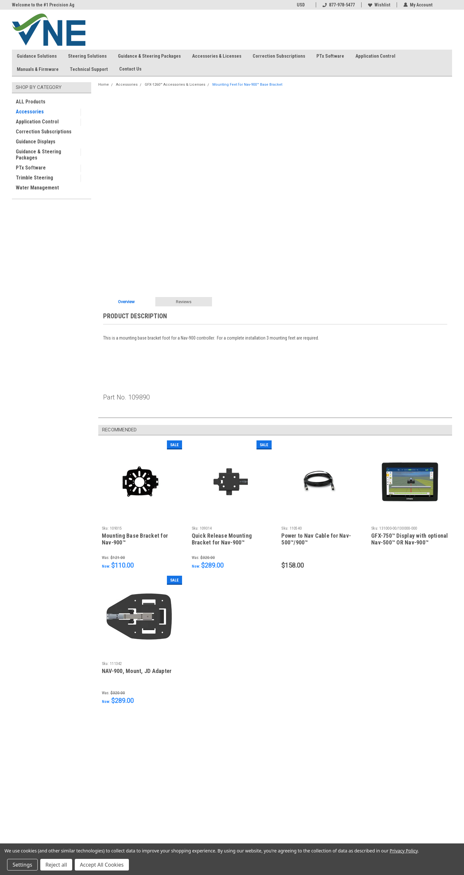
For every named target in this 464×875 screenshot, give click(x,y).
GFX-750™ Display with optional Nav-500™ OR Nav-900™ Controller (409, 542)
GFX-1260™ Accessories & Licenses (175, 84)
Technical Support (89, 69)
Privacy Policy (404, 851)
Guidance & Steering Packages (149, 56)
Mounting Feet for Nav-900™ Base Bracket (247, 84)
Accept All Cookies (102, 864)
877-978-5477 (339, 4)
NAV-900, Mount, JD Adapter (137, 671)
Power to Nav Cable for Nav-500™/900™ (316, 539)
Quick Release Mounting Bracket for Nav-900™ (222, 539)
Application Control (375, 56)
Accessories (30, 112)
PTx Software (330, 56)
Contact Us (133, 69)
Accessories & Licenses (216, 56)
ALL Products (30, 102)
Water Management (37, 188)
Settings (22, 864)
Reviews (183, 301)
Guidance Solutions (37, 56)
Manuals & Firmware (38, 69)
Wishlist (379, 4)
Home (103, 84)
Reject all (56, 864)
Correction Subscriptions (279, 56)
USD (303, 4)
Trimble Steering (34, 178)
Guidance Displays (35, 142)
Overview (126, 301)
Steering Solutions (87, 56)
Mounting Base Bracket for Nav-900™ (135, 539)
